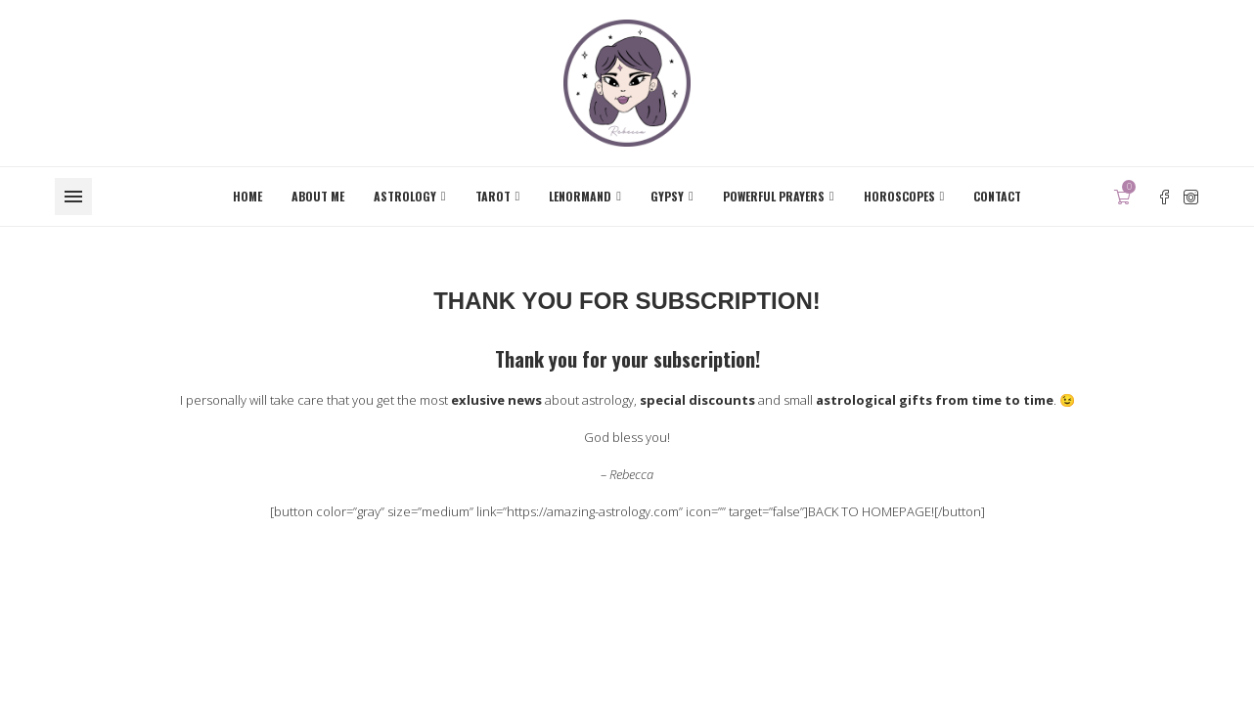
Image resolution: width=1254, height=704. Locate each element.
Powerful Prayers (774, 196)
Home (247, 196)
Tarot (493, 196)
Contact (997, 196)
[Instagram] (1191, 197)
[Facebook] (1164, 197)
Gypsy (667, 196)
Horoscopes (899, 196)
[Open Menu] (73, 196)
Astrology (405, 196)
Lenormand (580, 196)
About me (317, 196)
